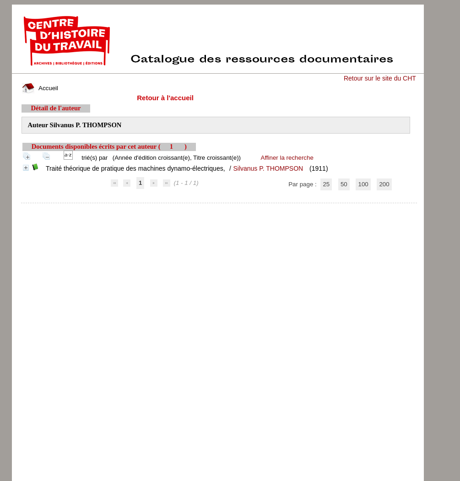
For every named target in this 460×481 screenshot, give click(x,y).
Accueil (40, 88)
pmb (219, 208)
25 (326, 184)
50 (344, 184)
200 (384, 184)
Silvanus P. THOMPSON (268, 168)
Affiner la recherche (287, 157)
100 (363, 184)
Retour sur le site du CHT (380, 78)
